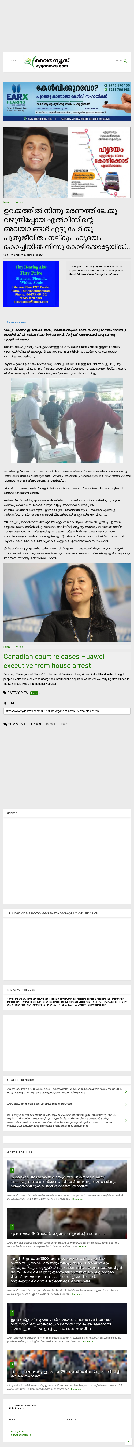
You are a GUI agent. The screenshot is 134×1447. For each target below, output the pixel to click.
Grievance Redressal (21, 1435)
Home (6, 202)
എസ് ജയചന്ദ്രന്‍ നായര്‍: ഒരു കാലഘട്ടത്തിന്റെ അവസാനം (58, 1234)
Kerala (19, 202)
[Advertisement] (67, 27)
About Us (71, 1419)
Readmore (77, 1199)
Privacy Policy (17, 1431)
